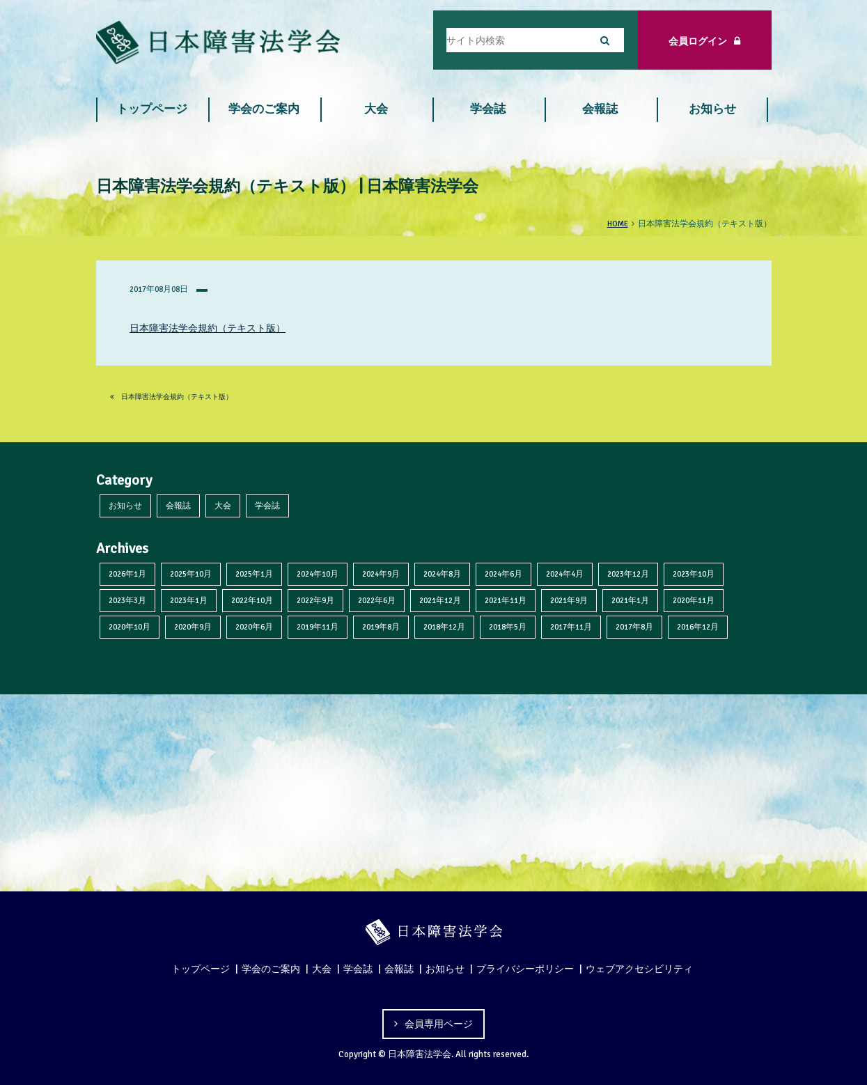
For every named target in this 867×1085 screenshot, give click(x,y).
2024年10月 (317, 574)
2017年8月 (634, 627)
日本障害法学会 (419, 1054)
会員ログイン (704, 41)
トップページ (151, 109)
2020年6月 (254, 627)
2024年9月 (381, 574)
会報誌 (600, 109)
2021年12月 (440, 600)
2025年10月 (191, 574)
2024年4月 (565, 574)
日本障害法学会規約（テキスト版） (208, 328)
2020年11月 (693, 600)
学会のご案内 (263, 109)
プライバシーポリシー (525, 968)
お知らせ (712, 109)
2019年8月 (381, 627)
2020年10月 (129, 627)
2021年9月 (569, 600)
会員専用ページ (439, 1023)
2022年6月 (377, 600)
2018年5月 (507, 627)
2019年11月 (317, 627)
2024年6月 (503, 574)
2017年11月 (571, 627)
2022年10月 (252, 600)
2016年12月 (698, 627)
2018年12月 (444, 627)
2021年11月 (505, 600)
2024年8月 (442, 574)
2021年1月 (630, 600)
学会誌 (488, 109)
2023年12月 (628, 574)
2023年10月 (693, 574)
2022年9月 (315, 600)
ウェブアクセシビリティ (639, 968)
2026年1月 (127, 574)
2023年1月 (189, 600)
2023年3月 (127, 600)
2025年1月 (254, 574)
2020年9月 (193, 627)
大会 (376, 109)
